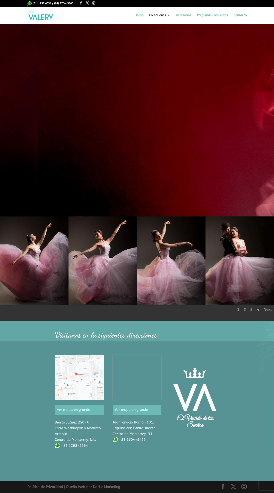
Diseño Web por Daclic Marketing (93, 487)
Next (268, 309)
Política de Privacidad (45, 487)
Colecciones (157, 15)
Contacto (240, 15)
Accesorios (183, 15)
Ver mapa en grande (73, 410)
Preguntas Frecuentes (212, 15)
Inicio (139, 15)
